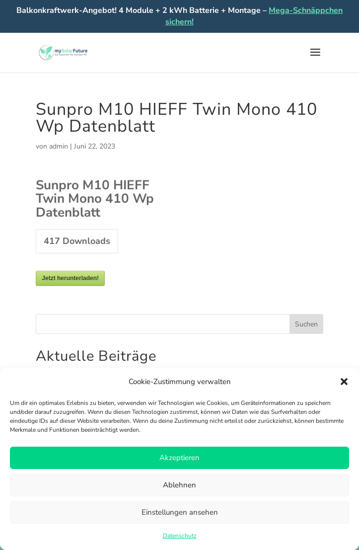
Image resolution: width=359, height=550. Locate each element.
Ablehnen (179, 485)
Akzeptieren (179, 458)
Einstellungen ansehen (180, 512)
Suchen (306, 324)
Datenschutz (180, 536)
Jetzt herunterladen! (70, 278)
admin (58, 146)
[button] (344, 382)
